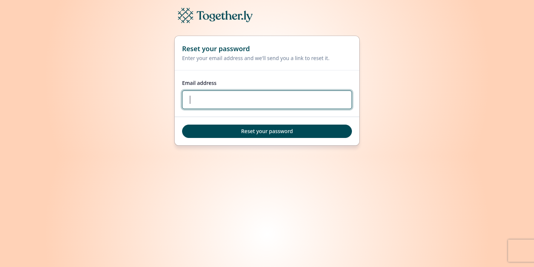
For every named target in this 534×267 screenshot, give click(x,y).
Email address (199, 82)
